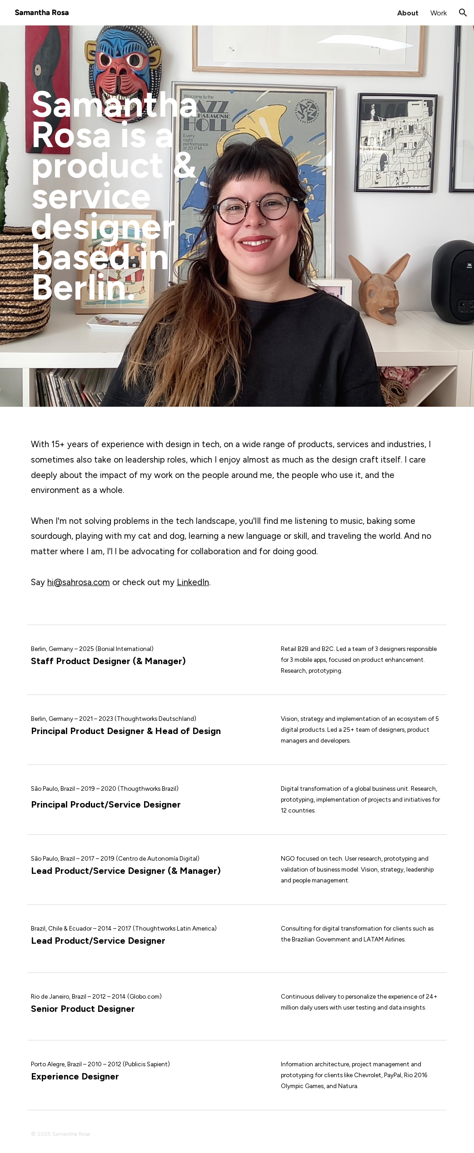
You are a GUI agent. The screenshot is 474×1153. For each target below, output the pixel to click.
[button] (463, 13)
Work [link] (438, 13)
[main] (129, 216)
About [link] (408, 13)
